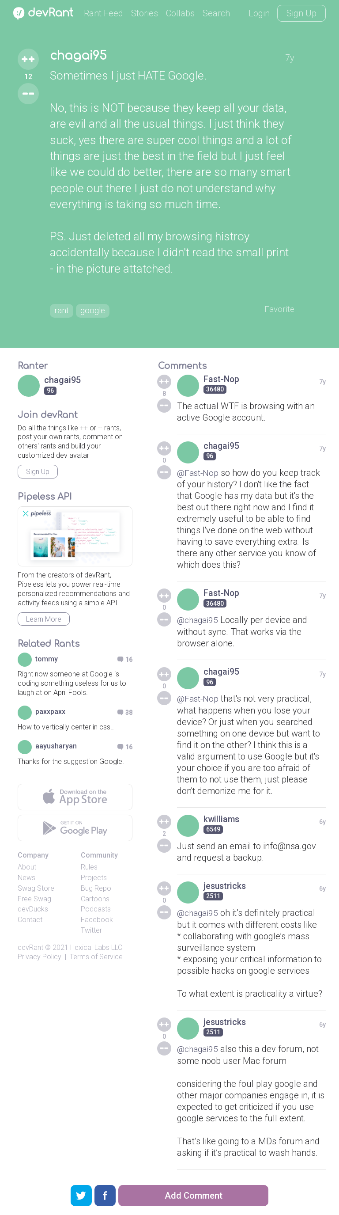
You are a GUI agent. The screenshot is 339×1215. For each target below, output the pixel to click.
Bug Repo (96, 890)
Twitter (91, 932)
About (27, 869)
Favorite (278, 310)
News (26, 879)
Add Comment (193, 1195)
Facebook (97, 921)
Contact (30, 921)
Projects (94, 879)
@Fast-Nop (199, 474)
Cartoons (95, 900)
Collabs (180, 13)
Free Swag (34, 900)
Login (259, 13)
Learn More (43, 621)
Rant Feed (103, 13)
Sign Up (301, 13)
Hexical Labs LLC (96, 949)
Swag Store (36, 890)
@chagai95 (198, 621)
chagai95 (80, 56)
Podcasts (96, 911)
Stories (144, 13)
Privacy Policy (39, 958)
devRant (30, 949)
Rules (89, 869)
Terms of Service (96, 958)
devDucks (33, 911)
